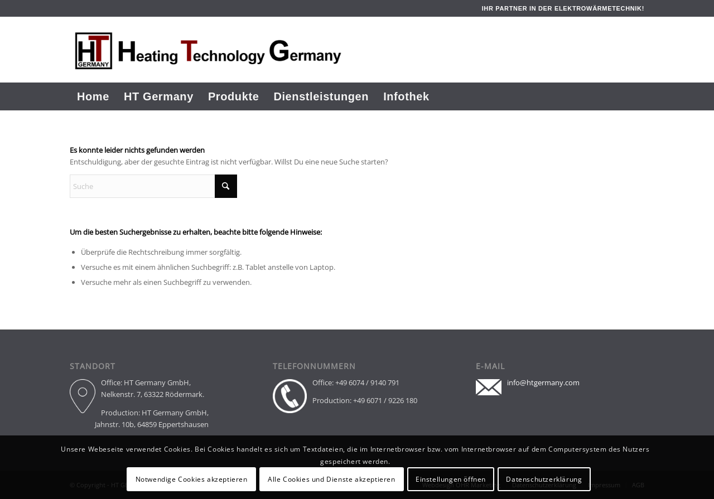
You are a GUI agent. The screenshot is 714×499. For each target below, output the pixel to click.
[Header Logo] (238, 50)
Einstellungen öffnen (451, 479)
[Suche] (636, 96)
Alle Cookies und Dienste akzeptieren (331, 479)
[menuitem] (93, 96)
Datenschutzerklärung (544, 479)
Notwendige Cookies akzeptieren (192, 479)
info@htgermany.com (543, 382)
